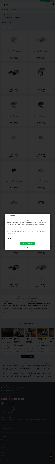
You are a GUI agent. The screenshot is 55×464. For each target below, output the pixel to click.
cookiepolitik (12, 227)
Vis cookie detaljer (27, 247)
